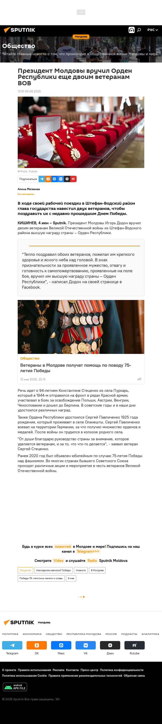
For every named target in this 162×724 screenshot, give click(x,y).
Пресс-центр (89, 670)
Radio (92, 560)
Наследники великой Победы (53, 570)
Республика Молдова (83, 634)
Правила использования (34, 670)
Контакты (72, 670)
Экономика (32, 634)
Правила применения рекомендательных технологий (85, 675)
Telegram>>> (88, 551)
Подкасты (129, 634)
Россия (111, 634)
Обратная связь (134, 675)
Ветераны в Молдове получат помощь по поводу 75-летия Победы (75, 367)
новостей (63, 546)
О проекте (9, 670)
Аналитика (150, 634)
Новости (81, 570)
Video (58, 560)
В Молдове (97, 570)
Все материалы (26, 194)
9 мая (71, 578)
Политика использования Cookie (24, 675)
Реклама (58, 670)
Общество (29, 358)
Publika (33, 171)
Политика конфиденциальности (121, 670)
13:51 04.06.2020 (29, 91)
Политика (10, 634)
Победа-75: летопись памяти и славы (41, 578)
